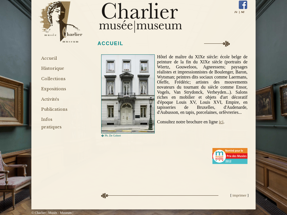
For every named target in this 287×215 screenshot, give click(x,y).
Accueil (49, 58)
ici (221, 121)
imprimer (240, 195)
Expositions (53, 88)
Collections (53, 78)
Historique (52, 68)
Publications (54, 109)
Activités (50, 99)
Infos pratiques (51, 123)
